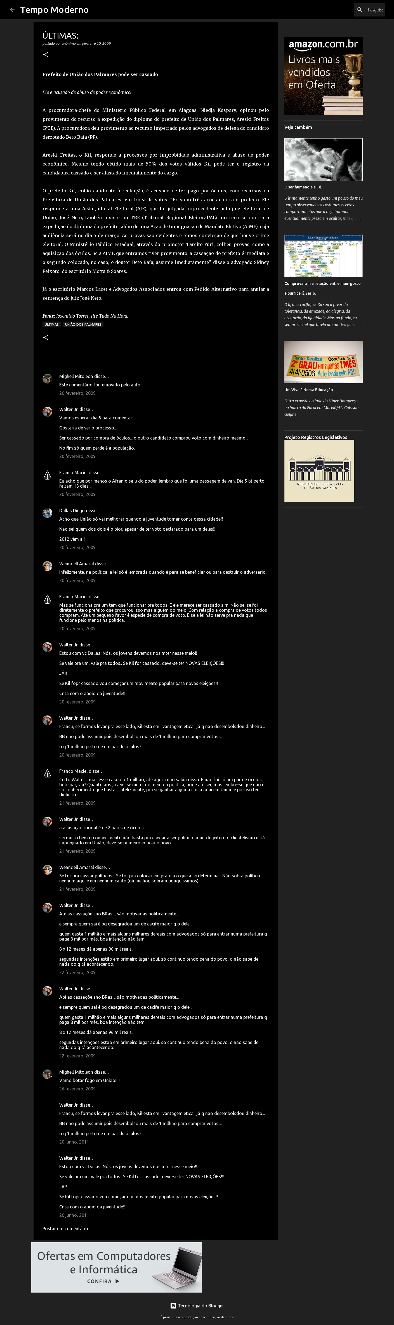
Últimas (52, 324)
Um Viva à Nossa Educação (308, 390)
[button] (46, 55)
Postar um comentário (65, 1228)
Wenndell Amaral (76, 563)
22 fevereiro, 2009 (77, 972)
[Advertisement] (323, 595)
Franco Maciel (73, 472)
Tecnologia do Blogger (197, 1305)
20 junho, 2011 (74, 1141)
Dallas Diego (72, 510)
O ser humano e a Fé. (303, 187)
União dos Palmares (83, 324)
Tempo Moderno (54, 9)
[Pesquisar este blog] (355, 9)
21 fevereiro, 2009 (77, 803)
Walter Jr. (68, 409)
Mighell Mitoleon (76, 376)
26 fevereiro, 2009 (77, 1088)
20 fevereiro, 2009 (77, 393)
